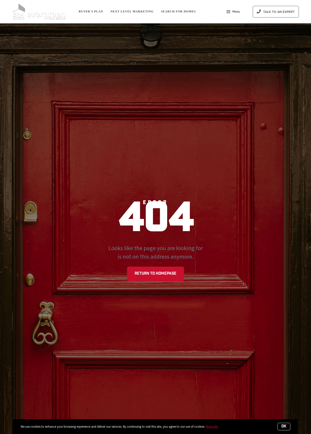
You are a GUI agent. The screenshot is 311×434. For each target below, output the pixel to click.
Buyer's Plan (91, 11)
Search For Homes (178, 11)
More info (212, 427)
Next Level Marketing (132, 11)
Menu (233, 12)
